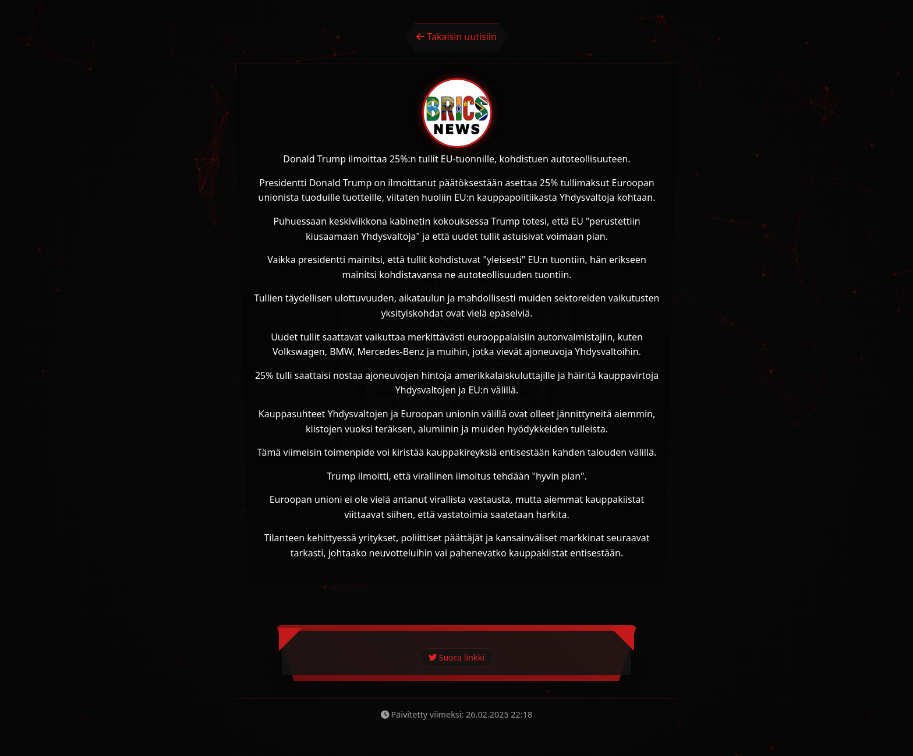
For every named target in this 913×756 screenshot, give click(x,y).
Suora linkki (456, 657)
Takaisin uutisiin (456, 36)
